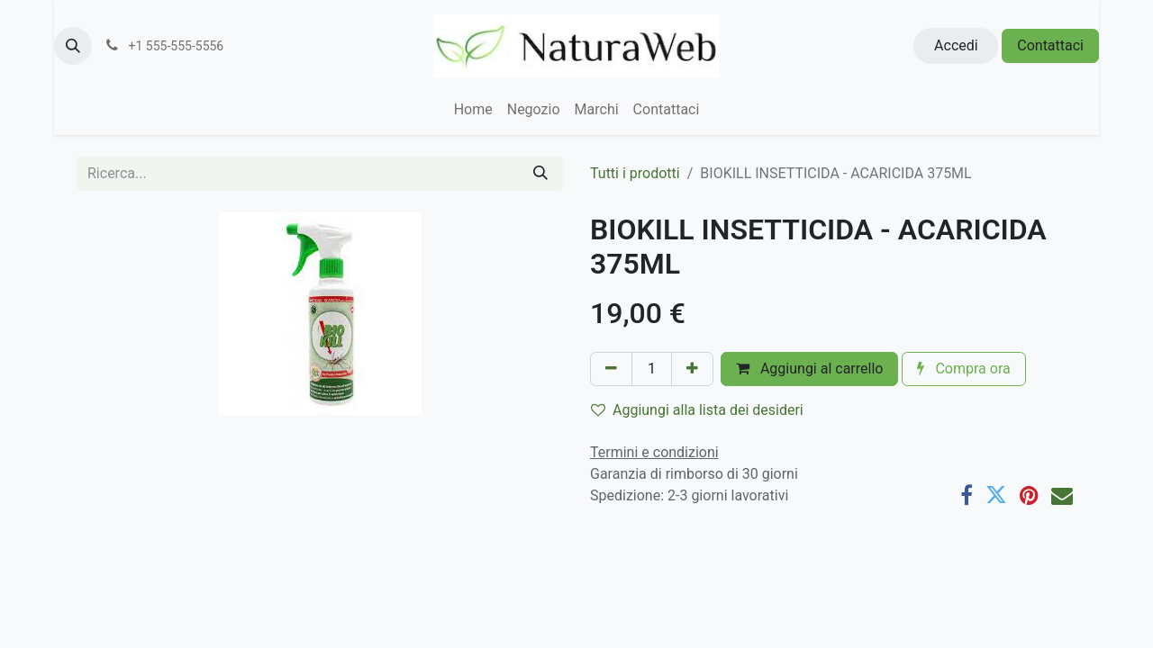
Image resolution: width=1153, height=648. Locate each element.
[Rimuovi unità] (611, 369)
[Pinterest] (1029, 495)
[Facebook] (966, 495)
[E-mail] (1062, 495)
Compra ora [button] (963, 368)
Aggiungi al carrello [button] (810, 368)
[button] (73, 46)
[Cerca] (540, 174)
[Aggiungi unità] (692, 369)
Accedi (956, 45)
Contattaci (1050, 45)
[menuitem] (473, 110)
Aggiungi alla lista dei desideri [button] (697, 409)
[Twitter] (996, 495)
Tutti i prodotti (635, 173)
